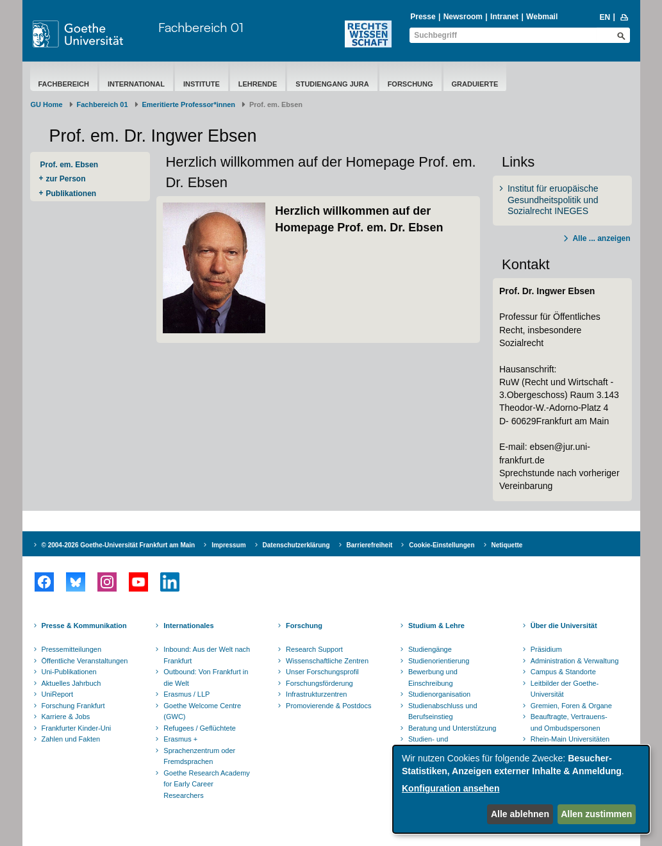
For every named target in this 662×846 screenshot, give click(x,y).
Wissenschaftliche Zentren (327, 661)
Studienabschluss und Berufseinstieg (442, 711)
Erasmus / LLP (186, 694)
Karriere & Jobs (66, 716)
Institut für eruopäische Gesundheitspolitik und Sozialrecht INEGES (553, 199)
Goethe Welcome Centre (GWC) (202, 711)
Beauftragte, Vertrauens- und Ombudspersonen (569, 722)
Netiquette (507, 545)
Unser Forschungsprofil (322, 672)
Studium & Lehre (436, 625)
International (136, 84)
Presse (422, 16)
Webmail (542, 16)
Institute (201, 84)
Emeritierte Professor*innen (189, 104)
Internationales (188, 625)
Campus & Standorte (563, 672)
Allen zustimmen (596, 814)
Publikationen (71, 193)
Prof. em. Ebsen (69, 164)
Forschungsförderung (319, 683)
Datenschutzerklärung (296, 545)
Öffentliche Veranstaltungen (85, 661)
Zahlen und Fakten (71, 739)
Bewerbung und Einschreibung (433, 677)
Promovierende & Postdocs (328, 705)
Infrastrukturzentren (316, 694)
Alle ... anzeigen (601, 238)
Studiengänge (430, 649)
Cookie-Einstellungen (441, 545)
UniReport (58, 694)
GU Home (47, 104)
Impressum (228, 545)
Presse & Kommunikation (84, 625)
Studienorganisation (439, 694)
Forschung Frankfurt (73, 705)
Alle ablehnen (520, 814)
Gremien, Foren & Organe (571, 705)
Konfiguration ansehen (450, 788)
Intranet (504, 16)
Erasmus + (180, 739)
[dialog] (521, 789)
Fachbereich (63, 84)
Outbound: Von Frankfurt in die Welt (205, 677)
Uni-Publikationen (69, 672)
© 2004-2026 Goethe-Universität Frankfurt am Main (118, 545)
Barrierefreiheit (370, 545)
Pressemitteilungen (72, 649)
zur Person (66, 178)
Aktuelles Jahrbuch (71, 683)
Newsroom (463, 16)
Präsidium (546, 649)
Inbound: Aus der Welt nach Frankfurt (206, 655)
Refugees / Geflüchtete (199, 728)
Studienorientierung (438, 661)
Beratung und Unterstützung (452, 728)
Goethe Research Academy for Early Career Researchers (206, 784)
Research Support (314, 649)
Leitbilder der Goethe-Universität (565, 689)
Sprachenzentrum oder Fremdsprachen (199, 756)
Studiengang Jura (331, 84)
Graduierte (475, 84)
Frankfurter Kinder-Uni (77, 728)
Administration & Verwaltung (575, 661)
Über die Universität (564, 625)
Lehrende (257, 84)
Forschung (410, 84)
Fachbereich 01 (201, 27)
